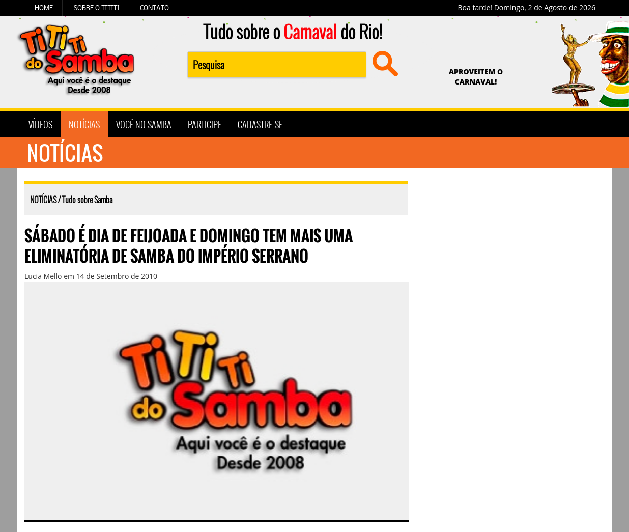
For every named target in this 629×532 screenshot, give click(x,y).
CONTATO (154, 7)
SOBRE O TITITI (97, 7)
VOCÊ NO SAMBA (143, 124)
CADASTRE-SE (260, 124)
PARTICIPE (204, 124)
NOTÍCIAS (84, 124)
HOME (44, 7)
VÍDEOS (40, 124)
